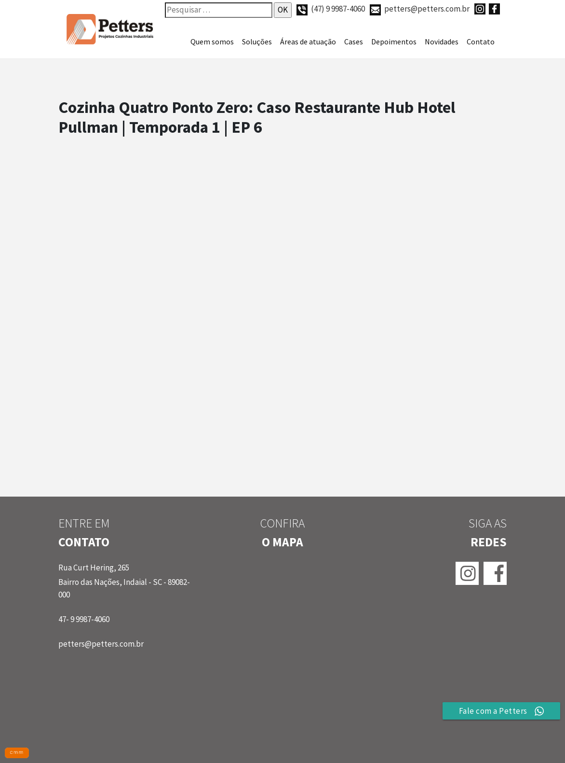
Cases (353, 41)
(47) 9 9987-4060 (330, 8)
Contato (481, 41)
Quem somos (212, 41)
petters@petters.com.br (420, 8)
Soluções (257, 41)
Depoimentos (394, 41)
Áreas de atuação (308, 41)
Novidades (441, 41)
